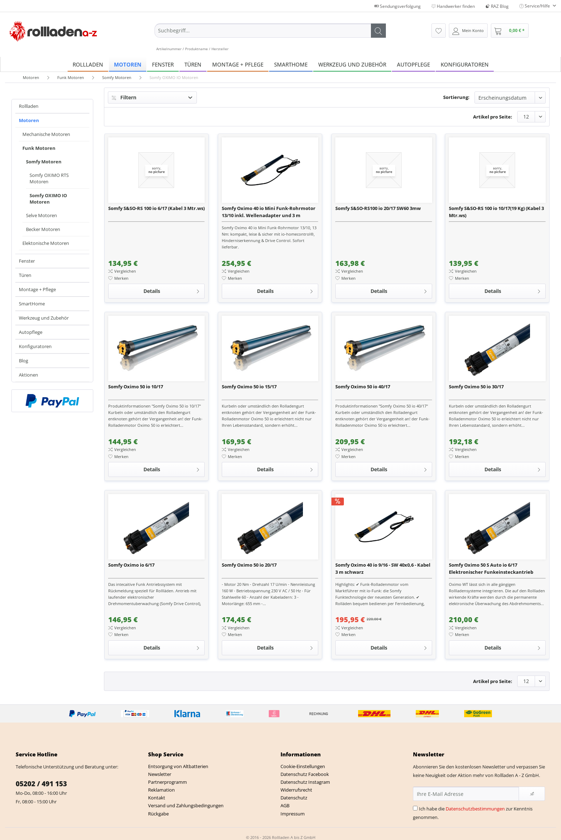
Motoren (29, 120)
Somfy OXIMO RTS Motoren (49, 178)
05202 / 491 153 (41, 783)
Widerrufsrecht (296, 790)
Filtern (124, 97)
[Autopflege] (413, 64)
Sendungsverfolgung (397, 6)
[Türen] (192, 64)
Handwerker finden (453, 6)
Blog (23, 360)
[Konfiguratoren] (465, 64)
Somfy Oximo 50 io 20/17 (249, 565)
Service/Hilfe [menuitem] (535, 6)
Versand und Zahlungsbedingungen (186, 805)
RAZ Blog (497, 6)
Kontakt (156, 797)
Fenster (27, 261)
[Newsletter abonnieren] (532, 794)
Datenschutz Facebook (304, 774)
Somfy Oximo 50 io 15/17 (249, 386)
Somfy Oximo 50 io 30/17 (476, 386)
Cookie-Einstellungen (302, 766)
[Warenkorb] (510, 30)
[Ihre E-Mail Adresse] (466, 794)
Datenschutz (293, 797)
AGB (284, 805)
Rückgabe (158, 813)
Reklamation (161, 790)
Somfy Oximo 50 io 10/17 (135, 386)
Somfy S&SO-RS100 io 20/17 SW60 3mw (378, 208)
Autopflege (30, 332)
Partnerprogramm (167, 782)
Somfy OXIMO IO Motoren (48, 198)
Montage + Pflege (37, 289)
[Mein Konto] (468, 30)
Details (171, 289)
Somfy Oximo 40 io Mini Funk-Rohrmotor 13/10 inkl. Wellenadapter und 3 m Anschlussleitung (268, 212)
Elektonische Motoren (45, 243)
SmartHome (32, 303)
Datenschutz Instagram (305, 782)
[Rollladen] (88, 64)
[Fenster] (163, 64)
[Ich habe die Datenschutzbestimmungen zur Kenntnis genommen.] (415, 808)
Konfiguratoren (35, 346)
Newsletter (159, 774)
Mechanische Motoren (46, 134)
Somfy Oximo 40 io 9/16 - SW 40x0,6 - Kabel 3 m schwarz (382, 568)
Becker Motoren (43, 229)
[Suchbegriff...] (270, 30)
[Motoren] (127, 64)
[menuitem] (270, 37)
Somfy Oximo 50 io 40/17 (362, 386)
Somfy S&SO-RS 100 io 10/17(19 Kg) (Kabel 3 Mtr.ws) (496, 212)
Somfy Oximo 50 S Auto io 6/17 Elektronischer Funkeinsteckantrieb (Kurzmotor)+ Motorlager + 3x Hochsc (491, 569)
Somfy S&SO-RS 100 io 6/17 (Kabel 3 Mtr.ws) (156, 208)
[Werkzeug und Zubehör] (352, 64)
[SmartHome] (291, 64)
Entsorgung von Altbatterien (178, 766)
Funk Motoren (39, 148)
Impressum (292, 813)
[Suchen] (378, 30)
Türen (25, 275)
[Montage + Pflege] (237, 64)
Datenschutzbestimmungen (475, 808)
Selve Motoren (41, 215)
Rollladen (28, 106)
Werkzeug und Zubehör (44, 318)
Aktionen (28, 375)
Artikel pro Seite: (492, 117)
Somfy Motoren (44, 161)
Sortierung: (456, 97)
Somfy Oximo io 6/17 (131, 565)
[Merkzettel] (438, 30)
